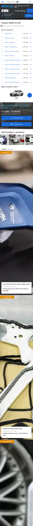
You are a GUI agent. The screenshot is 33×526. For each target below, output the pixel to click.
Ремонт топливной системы (12, 69)
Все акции (10, 149)
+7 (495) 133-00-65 (20, 11)
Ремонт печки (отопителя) (12, 51)
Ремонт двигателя (10, 38)
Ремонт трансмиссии (10, 78)
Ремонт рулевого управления (12, 60)
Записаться (28, 15)
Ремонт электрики (10, 42)
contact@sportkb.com (9, 18)
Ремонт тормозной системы (12, 73)
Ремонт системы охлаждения (13, 64)
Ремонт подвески (9, 55)
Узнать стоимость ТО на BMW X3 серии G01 (13, 26)
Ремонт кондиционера (11, 47)
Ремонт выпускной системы (12, 82)
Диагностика (8, 33)
